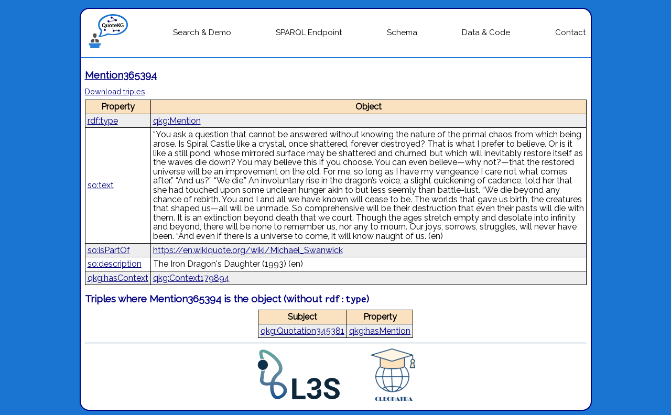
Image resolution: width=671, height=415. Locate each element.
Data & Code (486, 32)
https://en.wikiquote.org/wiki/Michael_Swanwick (248, 250)
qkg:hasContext (118, 278)
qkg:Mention (177, 121)
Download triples (115, 91)
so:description (115, 264)
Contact (570, 32)
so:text (101, 185)
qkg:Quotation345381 (302, 331)
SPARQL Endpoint (309, 32)
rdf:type (103, 121)
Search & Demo (202, 32)
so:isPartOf (109, 250)
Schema (402, 32)
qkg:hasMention (379, 331)
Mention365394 (121, 75)
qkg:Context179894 (191, 278)
